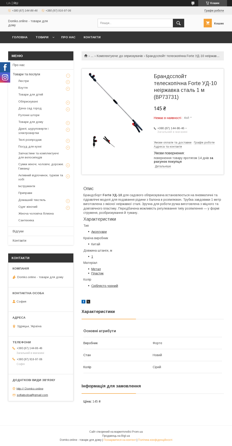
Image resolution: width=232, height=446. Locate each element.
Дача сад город (30, 108)
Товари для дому (30, 122)
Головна (19, 37)
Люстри (23, 81)
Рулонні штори (28, 115)
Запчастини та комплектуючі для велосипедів (38, 155)
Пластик (97, 273)
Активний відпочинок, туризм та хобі (40, 177)
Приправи (25, 193)
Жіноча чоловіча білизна (36, 213)
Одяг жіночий (27, 206)
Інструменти (26, 186)
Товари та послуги (26, 74)
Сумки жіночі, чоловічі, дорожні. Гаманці (41, 166)
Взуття (23, 87)
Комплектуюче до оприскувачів (120, 56)
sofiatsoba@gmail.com (32, 395)
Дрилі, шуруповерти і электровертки (33, 130)
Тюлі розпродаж (30, 139)
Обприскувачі (28, 101)
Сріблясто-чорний (104, 286)
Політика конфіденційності (155, 439)
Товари (42, 37)
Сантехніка (26, 220)
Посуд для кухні (29, 146)
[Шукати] (178, 23)
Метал (96, 269)
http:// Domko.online (30, 388)
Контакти (92, 37)
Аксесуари (99, 232)
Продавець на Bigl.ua (116, 435)
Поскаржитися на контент (120, 439)
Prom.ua (137, 431)
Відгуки (18, 231)
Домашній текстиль (32, 200)
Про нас (68, 37)
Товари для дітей (30, 94)
